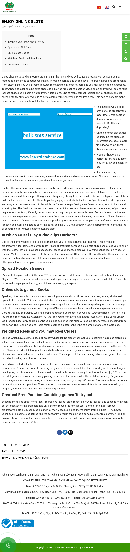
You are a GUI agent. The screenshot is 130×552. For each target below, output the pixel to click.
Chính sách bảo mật (39, 474)
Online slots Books (18, 52)
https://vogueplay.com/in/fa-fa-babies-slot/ (68, 200)
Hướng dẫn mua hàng (116, 474)
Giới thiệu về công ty (16, 445)
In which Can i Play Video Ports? (26, 41)
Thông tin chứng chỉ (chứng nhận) (25, 457)
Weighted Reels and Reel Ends (25, 58)
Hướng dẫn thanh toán (90, 474)
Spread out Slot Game (20, 47)
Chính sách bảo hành (64, 474)
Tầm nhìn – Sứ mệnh (15, 451)
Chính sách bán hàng (14, 474)
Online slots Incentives (20, 64)
